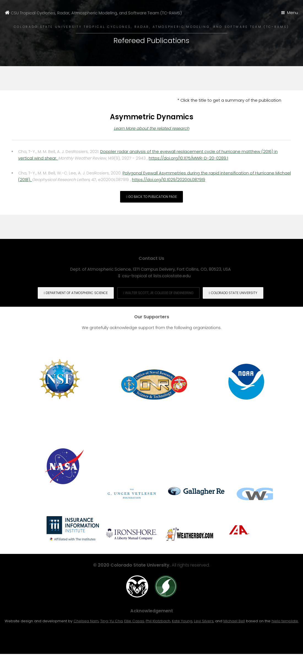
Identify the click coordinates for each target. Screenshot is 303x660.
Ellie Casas (134, 621)
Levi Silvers (203, 621)
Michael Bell (234, 621)
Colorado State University (233, 293)
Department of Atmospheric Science (76, 293)
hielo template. (285, 621)
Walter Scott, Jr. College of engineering (158, 293)
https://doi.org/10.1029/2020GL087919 (168, 179)
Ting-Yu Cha (111, 621)
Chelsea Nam (86, 621)
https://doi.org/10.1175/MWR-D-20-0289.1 (188, 158)
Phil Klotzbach (158, 621)
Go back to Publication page (151, 197)
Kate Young (182, 621)
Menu (292, 12)
